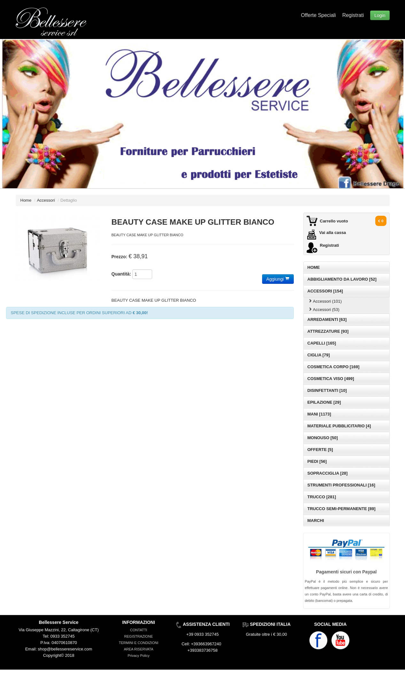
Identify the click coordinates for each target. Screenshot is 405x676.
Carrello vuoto (334, 221)
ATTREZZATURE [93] (328, 331)
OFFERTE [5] (320, 449)
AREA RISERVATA (138, 649)
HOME (314, 267)
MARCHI (316, 520)
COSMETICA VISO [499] (331, 378)
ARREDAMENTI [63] (327, 319)
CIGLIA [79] (319, 355)
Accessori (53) (323, 309)
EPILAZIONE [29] (324, 402)
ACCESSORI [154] (325, 291)
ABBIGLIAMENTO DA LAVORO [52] (342, 279)
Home (26, 200)
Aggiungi (277, 279)
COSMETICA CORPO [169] (334, 366)
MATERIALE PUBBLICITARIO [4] (339, 425)
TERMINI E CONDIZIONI (138, 643)
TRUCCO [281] (322, 496)
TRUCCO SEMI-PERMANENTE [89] (342, 508)
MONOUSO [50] (323, 437)
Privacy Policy (138, 655)
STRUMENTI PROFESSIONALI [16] (341, 485)
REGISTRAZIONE (138, 636)
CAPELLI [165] (322, 343)
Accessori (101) (325, 301)
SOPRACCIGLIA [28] (328, 473)
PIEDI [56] (317, 461)
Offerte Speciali (318, 15)
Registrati (353, 15)
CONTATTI (138, 630)
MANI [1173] (319, 414)
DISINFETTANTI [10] (327, 390)
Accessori (46, 200)
